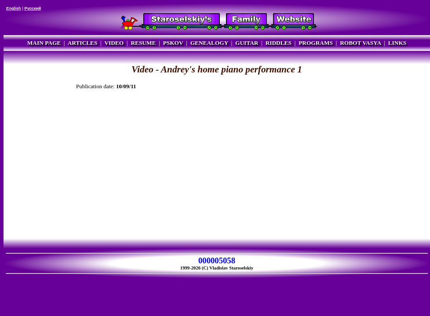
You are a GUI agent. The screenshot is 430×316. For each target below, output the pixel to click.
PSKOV (173, 43)
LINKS (397, 43)
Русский (32, 8)
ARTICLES (83, 43)
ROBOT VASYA (360, 43)
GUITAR (246, 43)
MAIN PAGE (44, 43)
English (13, 8)
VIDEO (114, 43)
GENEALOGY (209, 43)
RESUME (143, 43)
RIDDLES (279, 43)
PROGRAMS (316, 43)
